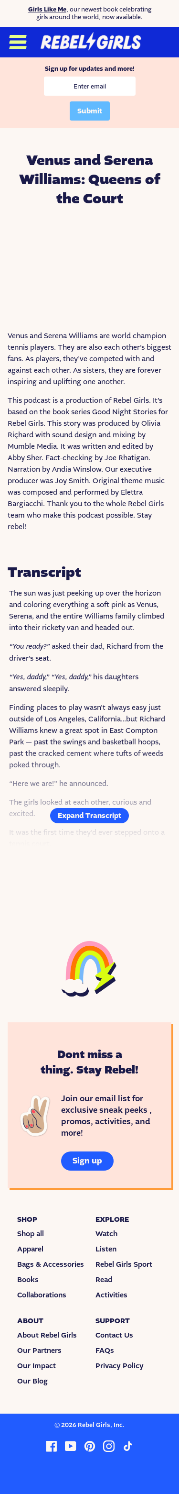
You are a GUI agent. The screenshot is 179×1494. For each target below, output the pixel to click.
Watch (106, 1234)
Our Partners (39, 1350)
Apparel (30, 1249)
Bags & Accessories (50, 1264)
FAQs (104, 1350)
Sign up (87, 1160)
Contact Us (114, 1335)
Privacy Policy (119, 1366)
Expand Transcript (89, 815)
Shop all (30, 1234)
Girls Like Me (47, 9)
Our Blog (32, 1381)
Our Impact (36, 1366)
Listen (105, 1249)
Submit (89, 111)
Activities (111, 1295)
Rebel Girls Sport (123, 1264)
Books (28, 1279)
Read (103, 1279)
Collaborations (41, 1295)
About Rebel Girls (47, 1335)
